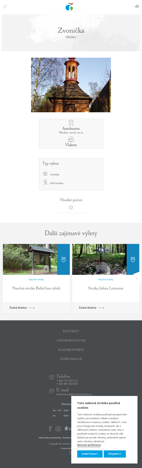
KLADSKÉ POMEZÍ (71, 350)
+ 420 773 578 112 (67, 380)
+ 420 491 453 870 (67, 384)
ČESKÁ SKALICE (71, 359)
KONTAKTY (71, 331)
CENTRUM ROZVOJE (71, 340)
